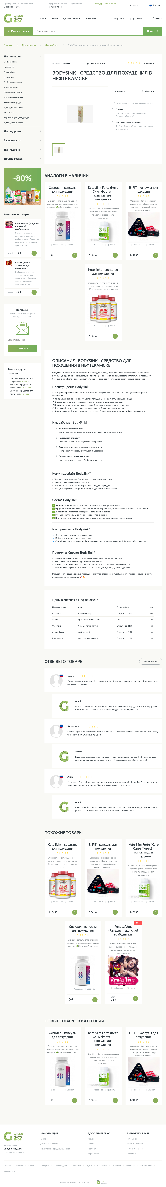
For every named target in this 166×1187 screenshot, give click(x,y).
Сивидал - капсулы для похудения (62, 189)
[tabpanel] (80, 114)
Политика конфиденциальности (55, 1148)
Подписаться (22, 348)
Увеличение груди (12, 102)
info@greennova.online (105, 3)
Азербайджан (60, 1165)
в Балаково (25, 387)
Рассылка (131, 1153)
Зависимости (12, 140)
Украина (32, 1165)
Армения (76, 1165)
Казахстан (102, 1165)
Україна (19, 1165)
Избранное (132, 1138)
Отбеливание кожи (13, 82)
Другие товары (13, 158)
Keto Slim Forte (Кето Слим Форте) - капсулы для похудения (103, 193)
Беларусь (45, 1165)
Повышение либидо (13, 92)
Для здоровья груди (13, 107)
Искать (151, 31)
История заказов (135, 1148)
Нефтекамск (132, 5)
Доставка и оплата (72, 18)
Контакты (91, 18)
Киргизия (116, 1165)
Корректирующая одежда (16, 117)
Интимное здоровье (13, 97)
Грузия (89, 1165)
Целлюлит (9, 77)
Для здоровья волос (13, 122)
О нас (43, 1138)
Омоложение (10, 61)
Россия (7, 1165)
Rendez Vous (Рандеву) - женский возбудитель (123, 930)
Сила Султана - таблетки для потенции (23, 265)
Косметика (9, 67)
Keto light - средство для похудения (103, 271)
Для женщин (12, 56)
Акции (54, 18)
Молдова (130, 1165)
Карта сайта (93, 1153)
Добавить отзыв (150, 661)
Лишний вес (9, 72)
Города (91, 1143)
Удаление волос (11, 87)
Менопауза (9, 112)
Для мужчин (12, 149)
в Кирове (24, 394)
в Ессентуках (26, 381)
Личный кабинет (135, 1143)
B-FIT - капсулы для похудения (143, 189)
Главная (42, 18)
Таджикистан (146, 1165)
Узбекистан (9, 1171)
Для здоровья (13, 131)
